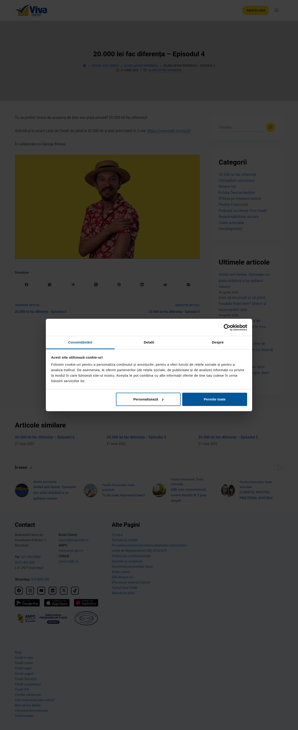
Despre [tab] (218, 342)
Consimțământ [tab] (80, 342)
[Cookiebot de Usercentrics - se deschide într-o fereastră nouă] (227, 327)
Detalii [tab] (149, 342)
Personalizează (148, 399)
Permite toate (215, 399)
